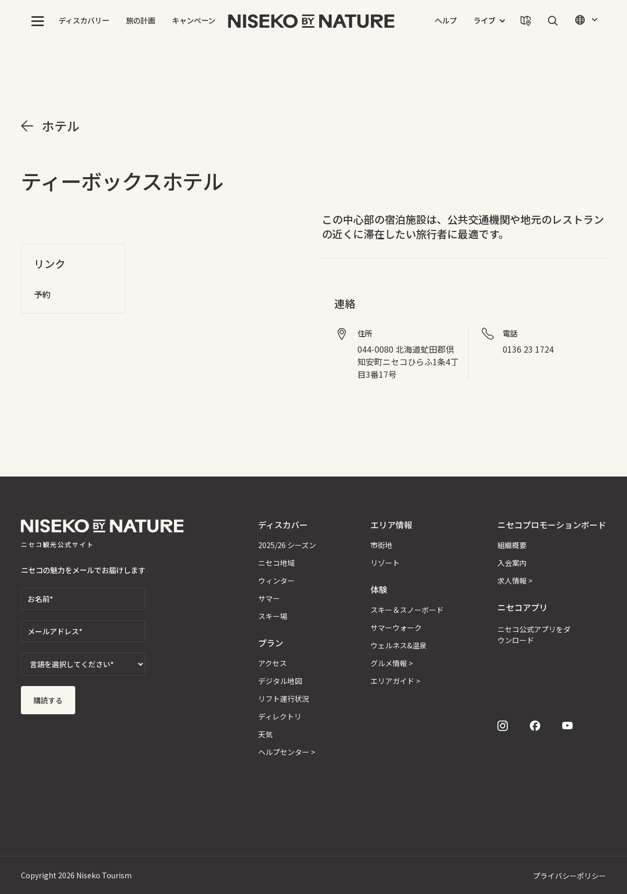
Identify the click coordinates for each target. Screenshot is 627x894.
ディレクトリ (279, 716)
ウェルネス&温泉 (398, 645)
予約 (42, 294)
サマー (269, 598)
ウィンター (276, 580)
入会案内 (512, 562)
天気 (265, 734)
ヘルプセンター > (286, 752)
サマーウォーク (396, 627)
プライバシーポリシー (569, 875)
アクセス (272, 663)
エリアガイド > (395, 680)
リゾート (385, 562)
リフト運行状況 (283, 698)
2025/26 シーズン (287, 545)
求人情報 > (514, 580)
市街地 (381, 545)
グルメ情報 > (391, 663)
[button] (37, 20)
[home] (311, 21)
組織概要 (512, 545)
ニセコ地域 (276, 562)
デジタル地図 (280, 680)
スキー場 (272, 616)
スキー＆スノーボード (407, 609)
